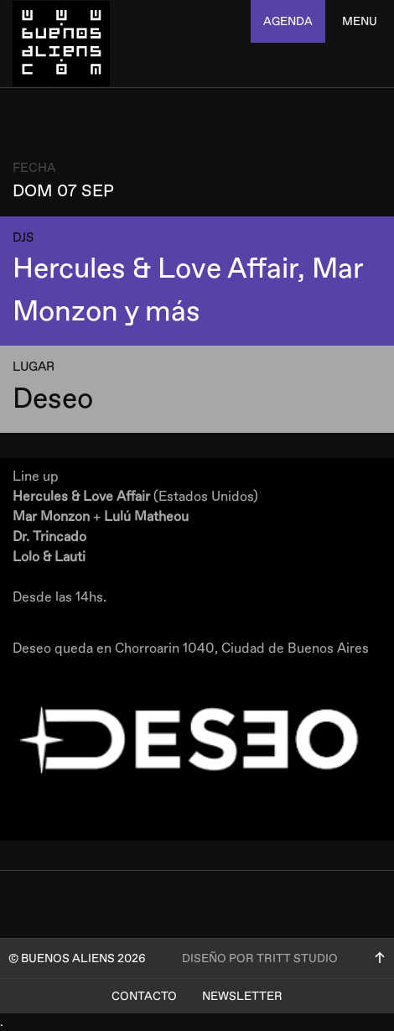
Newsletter (242, 996)
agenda (288, 21)
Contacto (144, 996)
